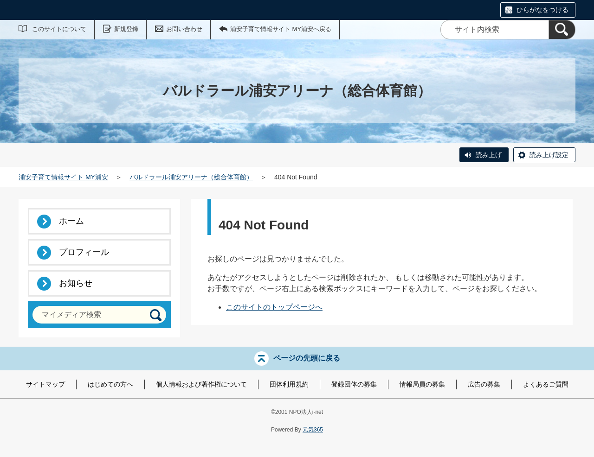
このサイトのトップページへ (274, 307)
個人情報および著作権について (201, 384)
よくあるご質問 (545, 384)
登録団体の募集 (354, 384)
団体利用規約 (289, 384)
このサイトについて (59, 28)
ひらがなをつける (542, 9)
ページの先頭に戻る (306, 358)
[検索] (562, 29)
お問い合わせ (184, 28)
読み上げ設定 (548, 155)
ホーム (71, 221)
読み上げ (489, 155)
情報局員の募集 (422, 384)
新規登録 (126, 28)
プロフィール (84, 252)
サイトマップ (45, 384)
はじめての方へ (110, 384)
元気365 (313, 429)
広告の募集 (484, 384)
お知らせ (75, 283)
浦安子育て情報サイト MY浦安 (63, 177)
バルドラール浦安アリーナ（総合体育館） (191, 177)
